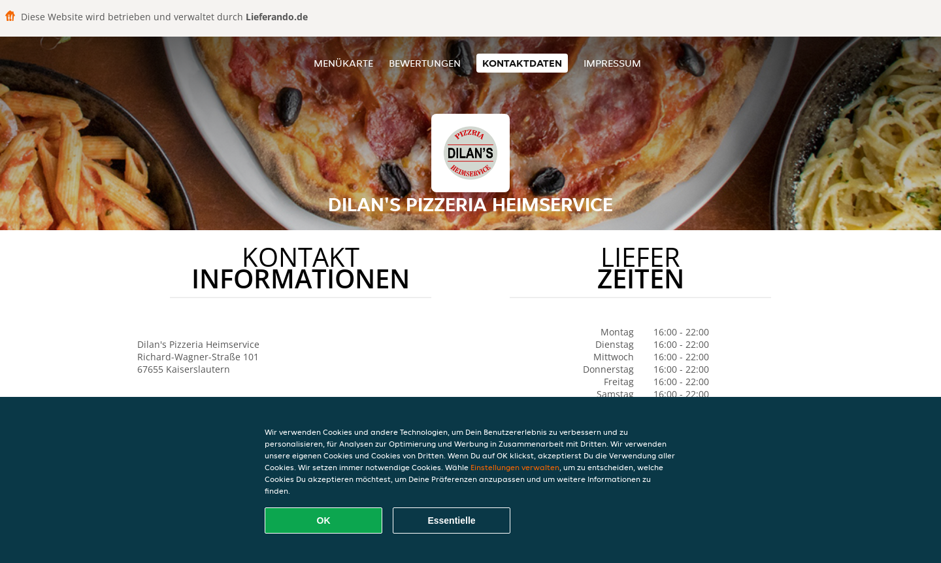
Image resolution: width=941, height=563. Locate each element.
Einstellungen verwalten (514, 467)
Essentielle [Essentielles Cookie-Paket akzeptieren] (451, 520)
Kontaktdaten (522, 63)
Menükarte (343, 63)
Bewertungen (425, 63)
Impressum (612, 63)
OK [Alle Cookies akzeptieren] (324, 520)
